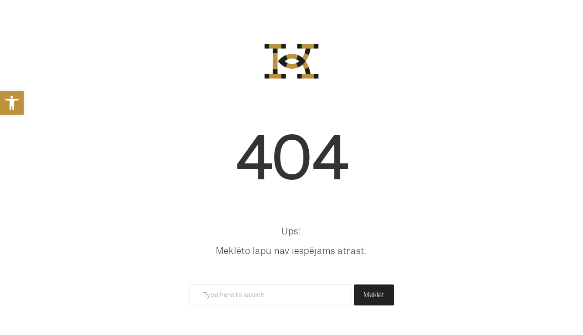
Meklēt (373, 294)
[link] (12, 103)
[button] (16, 319)
